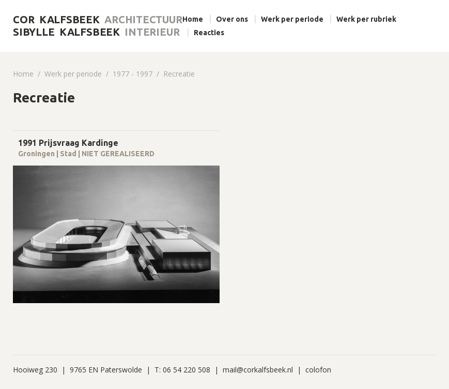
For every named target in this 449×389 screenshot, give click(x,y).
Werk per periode (292, 19)
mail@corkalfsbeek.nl (258, 370)
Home (192, 19)
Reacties (209, 32)
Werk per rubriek (366, 19)
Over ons (232, 19)
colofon (318, 370)
